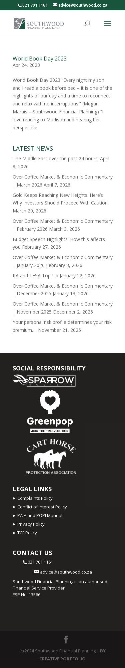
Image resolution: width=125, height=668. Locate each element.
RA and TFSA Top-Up (35, 275)
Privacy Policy (31, 524)
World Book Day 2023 (40, 58)
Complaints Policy (35, 498)
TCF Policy (27, 533)
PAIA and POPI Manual (39, 515)
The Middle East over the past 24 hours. (56, 158)
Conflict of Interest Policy (42, 507)
